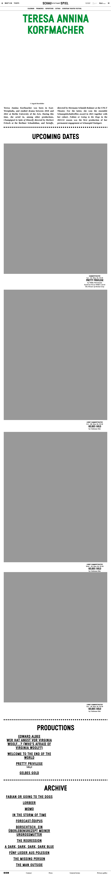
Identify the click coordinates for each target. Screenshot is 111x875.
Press (51, 873)
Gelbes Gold (29, 773)
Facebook (4, 873)
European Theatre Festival (72, 8)
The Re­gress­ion (29, 841)
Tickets (16, 3)
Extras (57, 8)
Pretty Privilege (29, 764)
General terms (75, 873)
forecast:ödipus (29, 821)
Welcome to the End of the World (29, 756)
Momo (29, 809)
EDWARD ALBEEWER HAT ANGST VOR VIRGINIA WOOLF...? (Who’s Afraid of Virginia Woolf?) (29, 742)
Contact (29, 873)
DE (108, 3)
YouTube (8, 873)
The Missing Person (29, 859)
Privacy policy (102, 873)
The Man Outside (29, 865)
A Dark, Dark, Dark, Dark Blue (29, 847)
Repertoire (49, 8)
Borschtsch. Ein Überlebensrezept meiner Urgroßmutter (29, 831)
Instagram (6, 873)
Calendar (31, 8)
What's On (8, 3)
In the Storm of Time (29, 815)
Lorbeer (29, 803)
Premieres (40, 8)
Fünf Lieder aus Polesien (29, 853)
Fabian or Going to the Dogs (29, 797)
